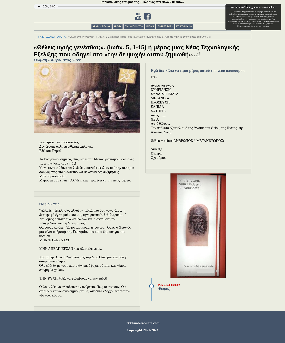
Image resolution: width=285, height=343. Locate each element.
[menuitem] (101, 26)
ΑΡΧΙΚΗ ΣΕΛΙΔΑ (101, 26)
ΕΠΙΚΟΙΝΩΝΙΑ (184, 26)
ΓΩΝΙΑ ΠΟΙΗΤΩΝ (134, 26)
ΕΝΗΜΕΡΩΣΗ (165, 26)
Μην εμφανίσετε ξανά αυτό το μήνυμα (253, 26)
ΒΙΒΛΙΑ (150, 26)
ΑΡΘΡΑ (118, 26)
